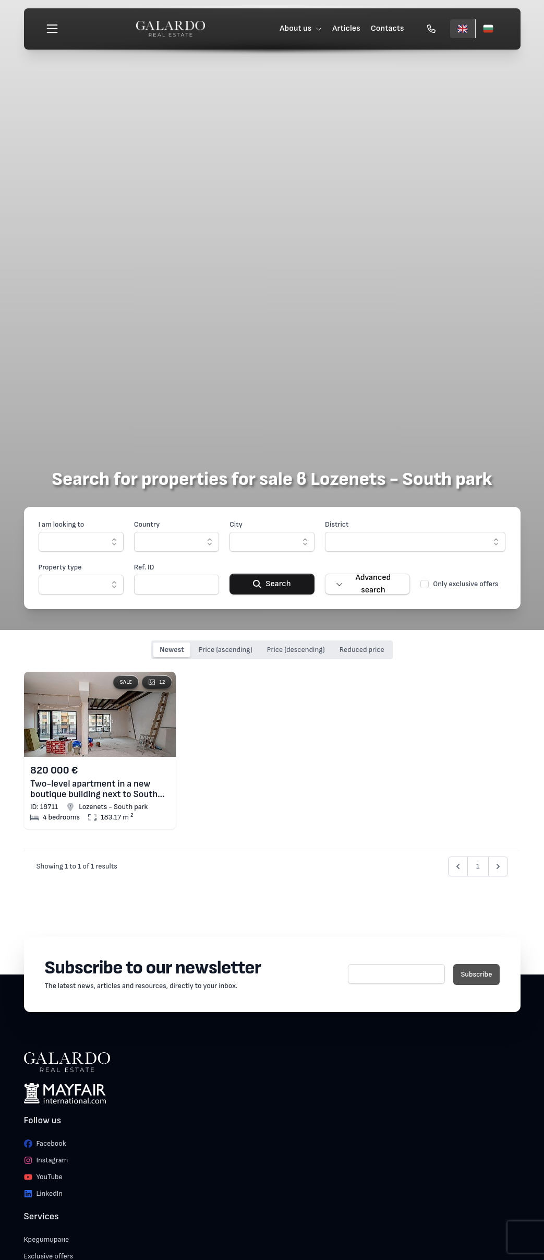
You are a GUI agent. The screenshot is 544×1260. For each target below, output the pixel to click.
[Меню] (54, 29)
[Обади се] (430, 29)
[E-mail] (396, 974)
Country (147, 524)
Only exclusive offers (465, 583)
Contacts (386, 29)
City (236, 524)
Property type (60, 567)
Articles (345, 29)
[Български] (487, 29)
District (336, 524)
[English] (461, 29)
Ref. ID (144, 567)
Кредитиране (46, 1239)
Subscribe (476, 974)
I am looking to (61, 524)
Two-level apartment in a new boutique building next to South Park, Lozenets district (94, 789)
